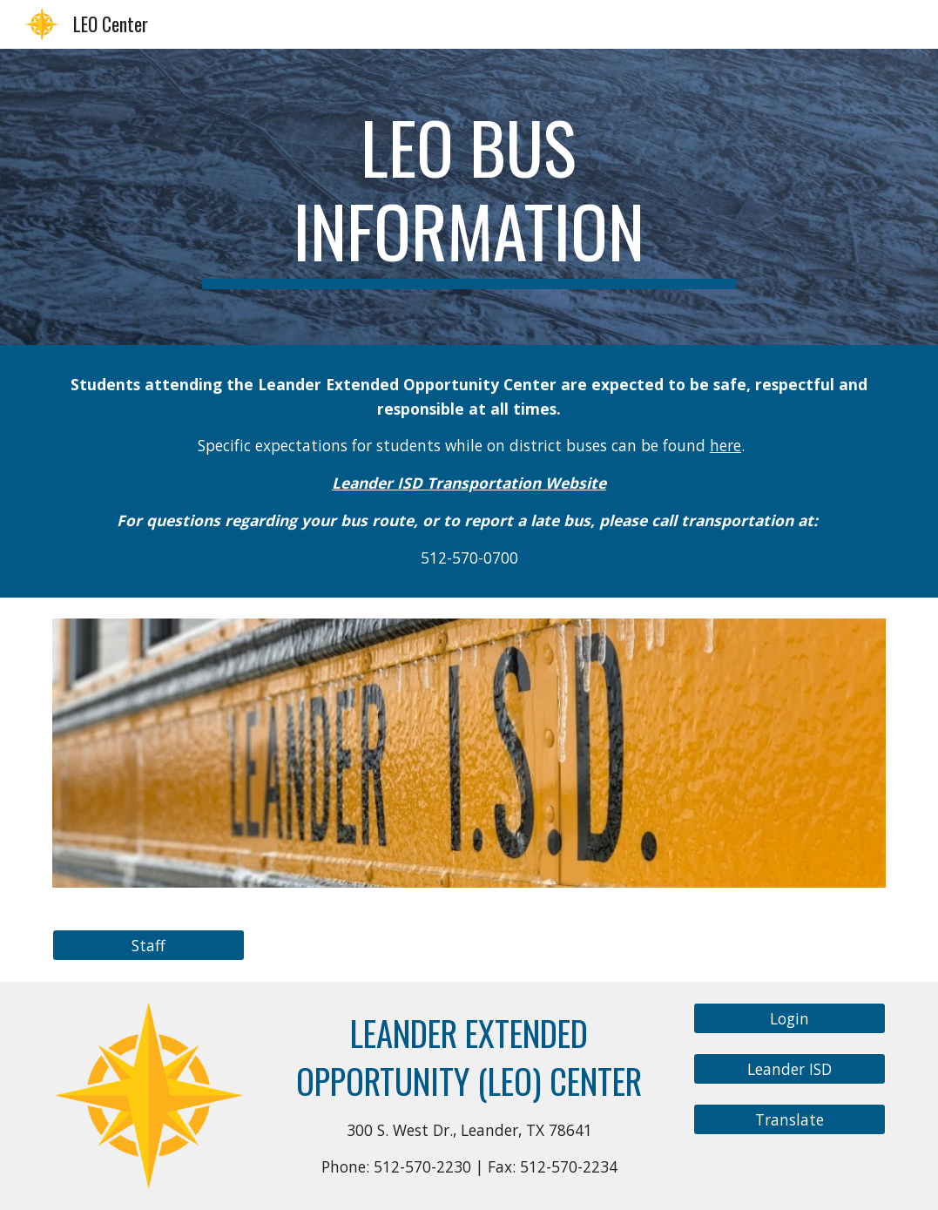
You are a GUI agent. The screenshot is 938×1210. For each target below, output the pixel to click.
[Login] (789, 1019)
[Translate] (789, 1120)
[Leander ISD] (789, 1069)
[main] (469, 197)
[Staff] (148, 945)
